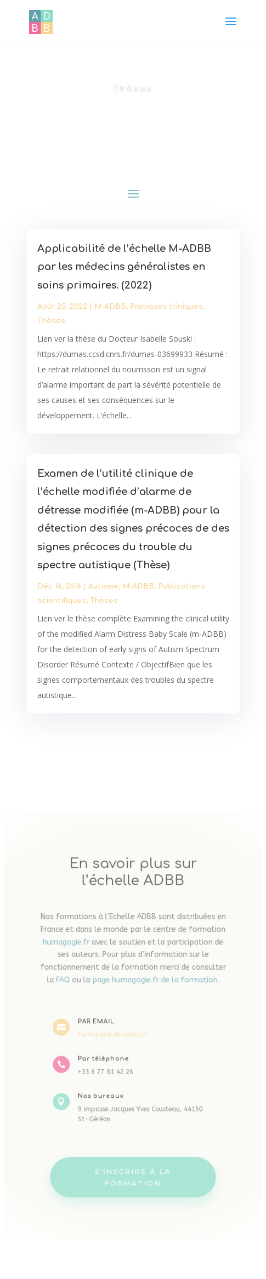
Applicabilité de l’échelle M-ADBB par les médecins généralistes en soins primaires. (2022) (124, 271)
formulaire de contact (113, 1034)
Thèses (52, 324)
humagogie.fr (70, 947)
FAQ (66, 983)
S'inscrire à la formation (133, 1168)
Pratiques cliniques (165, 310)
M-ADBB (110, 310)
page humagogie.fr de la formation (154, 983)
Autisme (103, 585)
